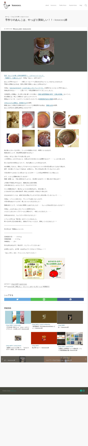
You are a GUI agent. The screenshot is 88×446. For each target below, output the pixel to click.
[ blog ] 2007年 (35, 324)
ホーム (7, 16)
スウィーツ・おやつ (28, 286)
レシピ (41, 286)
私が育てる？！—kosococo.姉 (40, 347)
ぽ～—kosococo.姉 (63, 327)
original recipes (24, 16)
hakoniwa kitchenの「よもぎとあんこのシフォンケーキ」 (27, 88)
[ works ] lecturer (17, 345)
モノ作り (36, 286)
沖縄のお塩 (49, 105)
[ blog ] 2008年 (15, 16)
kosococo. (54, 5)
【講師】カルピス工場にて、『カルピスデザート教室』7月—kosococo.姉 (17, 348)
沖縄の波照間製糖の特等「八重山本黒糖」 (51, 94)
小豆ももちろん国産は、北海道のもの (15, 103)
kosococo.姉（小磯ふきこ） (15, 286)
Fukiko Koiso (63, 5)
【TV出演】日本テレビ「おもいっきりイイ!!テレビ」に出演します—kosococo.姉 (17, 328)
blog (81, 5)
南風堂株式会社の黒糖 (46, 99)
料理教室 (45, 286)
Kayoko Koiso (73, 5)
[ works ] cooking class (45, 324)
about (48, 5)
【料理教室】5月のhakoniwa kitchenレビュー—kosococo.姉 (43, 327)
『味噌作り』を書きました (12, 78)
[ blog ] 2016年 (61, 346)
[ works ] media (17, 325)
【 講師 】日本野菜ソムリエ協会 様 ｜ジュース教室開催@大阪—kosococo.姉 (70, 349)
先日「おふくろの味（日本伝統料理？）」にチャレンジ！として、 (24, 75)
